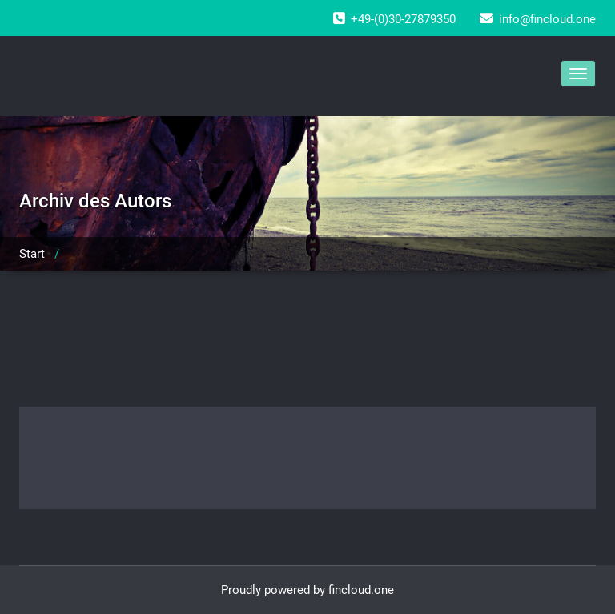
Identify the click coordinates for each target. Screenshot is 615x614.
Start (32, 254)
